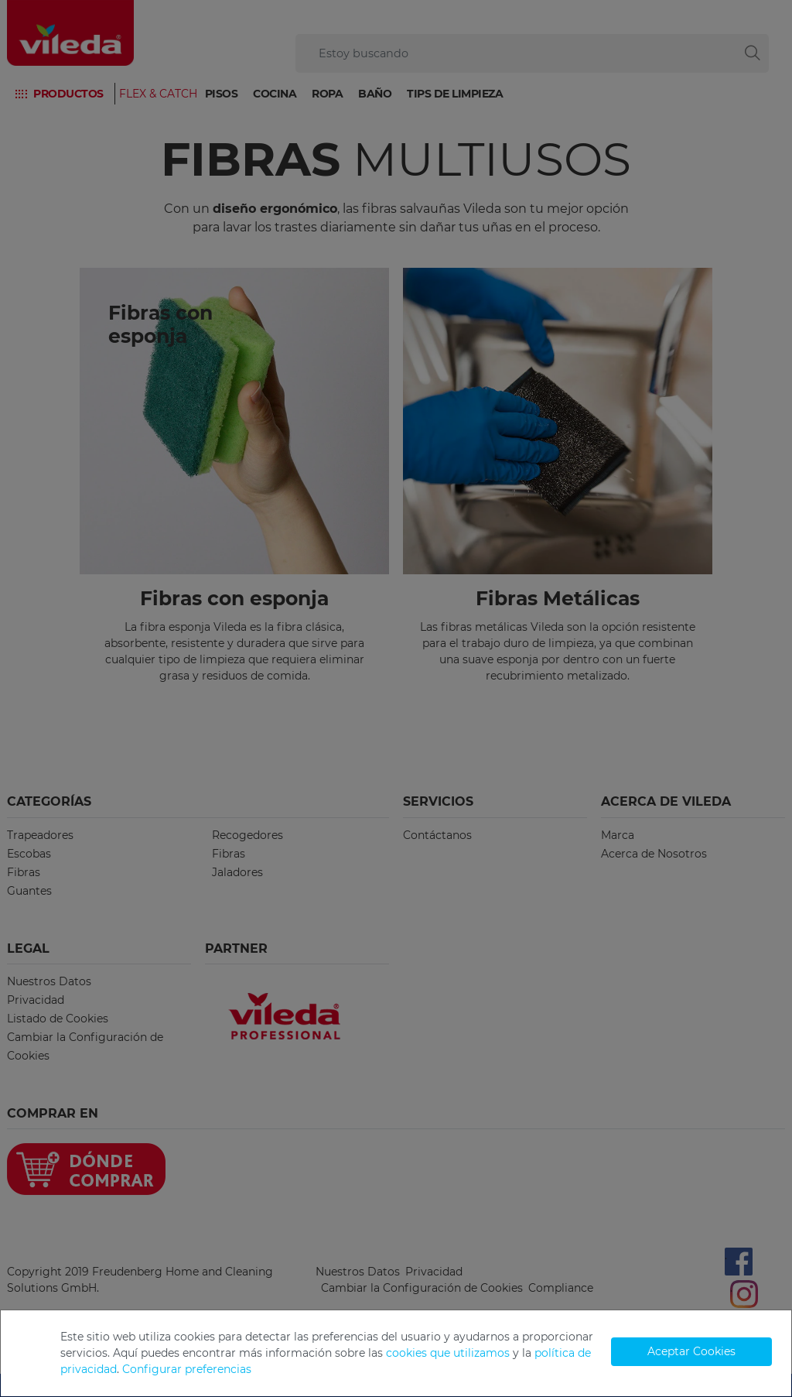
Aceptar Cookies (691, 1351)
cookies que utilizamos (448, 1353)
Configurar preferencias (186, 1369)
